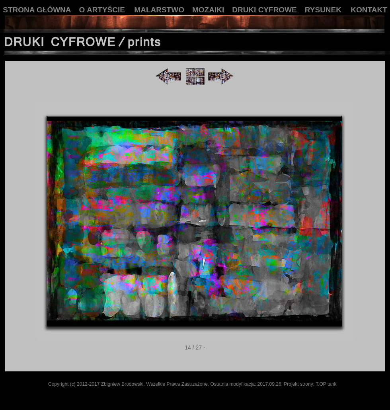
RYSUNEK (323, 10)
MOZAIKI (208, 10)
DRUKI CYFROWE (264, 10)
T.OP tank (326, 384)
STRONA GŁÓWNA (37, 10)
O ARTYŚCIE (102, 10)
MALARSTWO (159, 10)
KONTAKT (369, 10)
